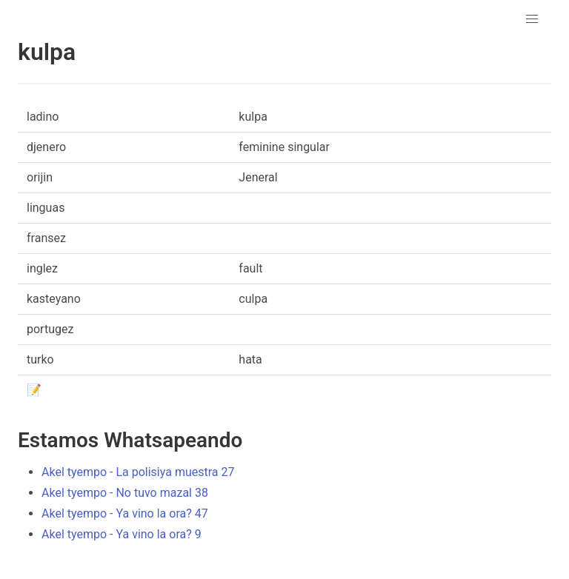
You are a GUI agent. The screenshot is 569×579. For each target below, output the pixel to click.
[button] (532, 19)
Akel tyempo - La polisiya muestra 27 (137, 472)
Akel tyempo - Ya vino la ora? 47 (124, 513)
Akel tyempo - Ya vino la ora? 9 (121, 534)
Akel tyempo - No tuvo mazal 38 (124, 493)
